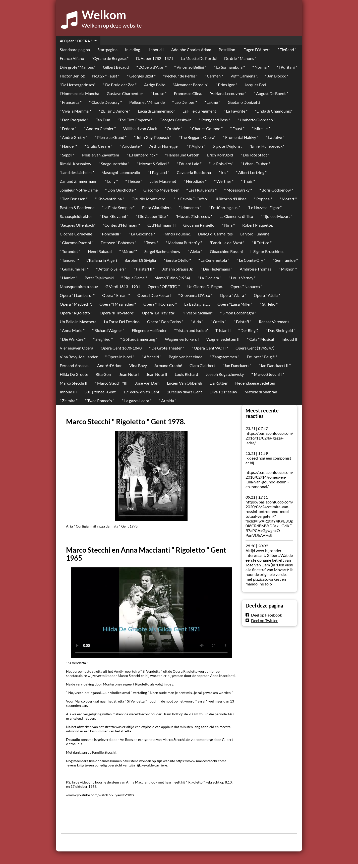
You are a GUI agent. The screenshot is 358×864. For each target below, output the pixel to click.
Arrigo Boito (154, 84)
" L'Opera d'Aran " (151, 67)
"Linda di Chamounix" (273, 111)
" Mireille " (261, 128)
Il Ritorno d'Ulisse (231, 198)
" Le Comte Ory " (251, 260)
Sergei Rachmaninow (162, 251)
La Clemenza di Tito (236, 216)
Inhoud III (68, 391)
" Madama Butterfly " (183, 242)
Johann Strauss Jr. (177, 269)
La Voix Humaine (254, 233)
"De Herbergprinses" (77, 84)
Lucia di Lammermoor (156, 111)
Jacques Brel (255, 84)
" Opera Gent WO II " (210, 347)
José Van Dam (147, 383)
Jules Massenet (163, 181)
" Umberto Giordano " (256, 119)
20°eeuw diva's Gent (184, 391)
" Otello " (218, 321)
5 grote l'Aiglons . (227, 146)
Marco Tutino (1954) (172, 277)
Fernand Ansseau (75, 365)
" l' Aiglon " (196, 146)
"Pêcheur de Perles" (180, 75)
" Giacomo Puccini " (76, 242)
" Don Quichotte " (120, 190)
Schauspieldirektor (76, 216)
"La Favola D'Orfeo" (191, 198)
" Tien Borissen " (74, 198)
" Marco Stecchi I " (267, 374)
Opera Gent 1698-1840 (121, 347)
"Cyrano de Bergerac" (110, 58)
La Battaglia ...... (197, 304)
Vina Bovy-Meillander (79, 356)
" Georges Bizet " (141, 75)
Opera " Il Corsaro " (160, 304)
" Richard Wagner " (108, 330)
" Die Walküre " (73, 339)
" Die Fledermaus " (216, 269)
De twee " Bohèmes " (118, 242)
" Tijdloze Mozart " (276, 216)
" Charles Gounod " (206, 128)
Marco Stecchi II (73, 383)
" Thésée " (133, 181)
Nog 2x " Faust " (106, 75)
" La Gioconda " (142, 233)
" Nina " (228, 225)
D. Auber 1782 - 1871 (154, 58)
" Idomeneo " (190, 207)
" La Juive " (275, 137)
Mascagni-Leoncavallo (120, 172)
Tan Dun (103, 119)
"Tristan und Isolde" (191, 330)
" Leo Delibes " (184, 102)
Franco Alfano (72, 58)
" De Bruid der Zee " (120, 84)
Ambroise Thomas (255, 269)
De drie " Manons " (240, 58)
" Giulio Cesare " (98, 146)
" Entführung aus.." (224, 207)
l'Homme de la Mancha (79, 93)
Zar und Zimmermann (78, 181)
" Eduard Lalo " (189, 163)
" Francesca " (71, 102)
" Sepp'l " (67, 154)
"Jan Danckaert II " (275, 365)
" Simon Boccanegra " (238, 312)
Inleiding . (133, 49)
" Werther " (223, 181)
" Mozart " (288, 198)
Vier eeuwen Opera (76, 347)
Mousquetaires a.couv (79, 286)
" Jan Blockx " (276, 75)
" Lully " (111, 181)
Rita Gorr (104, 374)
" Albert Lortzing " (251, 172)
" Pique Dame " (134, 277)
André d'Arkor (109, 365)
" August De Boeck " (271, 93)
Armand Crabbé (168, 365)
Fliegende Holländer (149, 330)
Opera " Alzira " (233, 295)
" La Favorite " (236, 111)
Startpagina (107, 49)
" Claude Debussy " (105, 102)
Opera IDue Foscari (154, 295)
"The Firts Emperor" (135, 119)
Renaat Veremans (274, 321)
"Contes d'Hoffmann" (121, 225)
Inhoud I (156, 49)
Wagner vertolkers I (182, 339)
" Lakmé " (212, 102)
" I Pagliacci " (158, 172)
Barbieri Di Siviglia (140, 260)
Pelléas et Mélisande (147, 102)
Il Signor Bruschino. (266, 251)
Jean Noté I (129, 374)
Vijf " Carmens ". (244, 75)
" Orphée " (173, 128)
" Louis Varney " (242, 277)
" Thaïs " (248, 181)
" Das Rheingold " (280, 330)
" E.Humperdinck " (142, 154)
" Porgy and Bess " (214, 119)
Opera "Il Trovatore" (117, 312)
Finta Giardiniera (156, 207)
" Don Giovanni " (114, 216)
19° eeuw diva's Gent (141, 391)
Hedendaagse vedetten (255, 383)
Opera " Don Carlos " (165, 321)
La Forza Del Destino (122, 321)
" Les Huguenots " (201, 190)
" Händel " (68, 146)
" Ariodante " (131, 146)
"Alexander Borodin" (190, 84)
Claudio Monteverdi (149, 198)
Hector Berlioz (72, 75)
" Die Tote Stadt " (255, 154)
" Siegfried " (103, 339)
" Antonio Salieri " (111, 269)
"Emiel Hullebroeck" (267, 146)
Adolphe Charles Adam (191, 49)
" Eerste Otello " (177, 260)
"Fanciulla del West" (226, 242)
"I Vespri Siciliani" (198, 312)
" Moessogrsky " (238, 190)
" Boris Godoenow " (276, 190)
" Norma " (260, 67)
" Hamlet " (68, 277)
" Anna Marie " (72, 330)
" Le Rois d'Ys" (221, 163)
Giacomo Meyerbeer (161, 190)
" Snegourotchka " (114, 163)
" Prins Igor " (226, 84)
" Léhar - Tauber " (255, 163)
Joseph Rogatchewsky (225, 374)
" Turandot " (70, 251)
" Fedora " (68, 128)
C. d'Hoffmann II (161, 225)
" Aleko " (195, 251)
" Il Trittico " (262, 242)
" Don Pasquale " (74, 119)
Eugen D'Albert (257, 49)
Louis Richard (186, 374)
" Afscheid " (151, 356)
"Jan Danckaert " (237, 365)
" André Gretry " (73, 137)
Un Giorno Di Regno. (205, 286)
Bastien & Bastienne (77, 207)
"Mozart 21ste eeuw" (193, 216)
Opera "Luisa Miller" (234, 304)
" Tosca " (151, 242)
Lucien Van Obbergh (184, 383)
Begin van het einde (185, 356)
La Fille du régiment (199, 111)
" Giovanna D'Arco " (195, 295)
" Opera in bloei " (119, 356)
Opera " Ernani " (116, 295)
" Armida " (167, 400)
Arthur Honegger (164, 146)
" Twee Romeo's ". (99, 400)
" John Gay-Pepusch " (152, 137)
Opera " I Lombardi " (77, 295)
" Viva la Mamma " (75, 111)
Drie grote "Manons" (77, 67)
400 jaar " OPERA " (76, 40)
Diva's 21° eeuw (223, 391)
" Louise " (158, 93)
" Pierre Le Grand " (111, 137)
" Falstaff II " (144, 269)
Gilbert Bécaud (116, 67)
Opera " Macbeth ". (76, 304)
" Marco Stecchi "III (111, 383)
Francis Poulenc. (176, 233)
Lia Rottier (219, 383)
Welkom (104, 15)
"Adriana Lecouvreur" (227, 93)
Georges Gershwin (175, 119)
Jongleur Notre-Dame (79, 190)
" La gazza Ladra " (136, 400)
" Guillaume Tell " (74, 269)
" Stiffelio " (269, 304)
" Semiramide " (285, 260)
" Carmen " (214, 75)
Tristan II (223, 330)
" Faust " (237, 128)
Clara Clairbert (202, 365)
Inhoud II (289, 339)
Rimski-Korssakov (75, 163)
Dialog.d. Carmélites (215, 233)
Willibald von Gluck (140, 128)
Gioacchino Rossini (226, 251)
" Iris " (223, 172)
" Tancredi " (69, 260)
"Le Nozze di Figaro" (265, 207)
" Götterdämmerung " (138, 339)
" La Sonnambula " (229, 67)
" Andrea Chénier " (100, 128)
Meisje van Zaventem (100, 154)
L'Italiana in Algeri (101, 260)
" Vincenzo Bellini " (190, 67)
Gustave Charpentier (125, 93)
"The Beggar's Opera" (197, 137)
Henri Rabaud (100, 251)
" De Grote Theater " (166, 347)
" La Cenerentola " (213, 260)
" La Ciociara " (209, 277)
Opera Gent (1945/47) (254, 347)
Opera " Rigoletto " (76, 312)
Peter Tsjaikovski (99, 277)
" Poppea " (263, 198)
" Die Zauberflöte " (152, 216)
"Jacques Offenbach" (77, 225)
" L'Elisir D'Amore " (114, 111)
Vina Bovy (138, 365)
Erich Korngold (220, 154)
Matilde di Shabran (261, 391)
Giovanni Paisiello (198, 225)
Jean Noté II (156, 374)
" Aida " (197, 321)
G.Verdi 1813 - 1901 (122, 286)
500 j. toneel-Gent (100, 391)
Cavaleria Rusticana (194, 172)
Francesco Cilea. (188, 93)
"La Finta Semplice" (118, 207)
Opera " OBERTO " (164, 286)
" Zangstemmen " (224, 356)
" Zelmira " (69, 400)
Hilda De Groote (74, 374)
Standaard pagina (75, 49)
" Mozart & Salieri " (153, 163)
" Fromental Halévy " (240, 137)
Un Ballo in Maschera (78, 321)
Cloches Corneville (76, 233)
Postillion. (227, 49)
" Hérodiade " (195, 181)
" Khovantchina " (109, 198)
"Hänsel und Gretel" (182, 154)
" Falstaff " (242, 321)
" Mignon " (288, 269)
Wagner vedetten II (223, 339)
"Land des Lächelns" (77, 172)
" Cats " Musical (260, 339)
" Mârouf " (128, 251)
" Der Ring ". (248, 330)
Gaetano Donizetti (244, 102)
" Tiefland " (286, 49)
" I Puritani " (286, 67)
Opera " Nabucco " (246, 286)
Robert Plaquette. (257, 225)
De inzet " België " (262, 356)
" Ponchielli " (110, 233)
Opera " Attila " (267, 295)
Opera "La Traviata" (158, 312)
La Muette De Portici (199, 58)
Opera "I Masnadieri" (117, 304)
